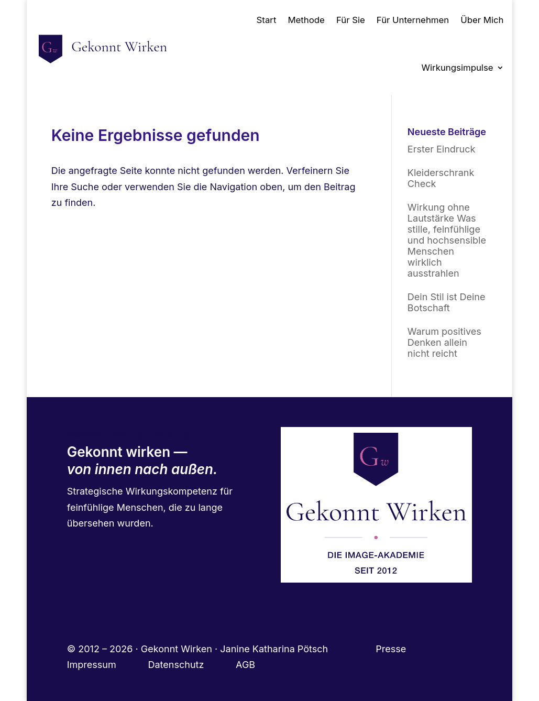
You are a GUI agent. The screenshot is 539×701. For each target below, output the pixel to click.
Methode (306, 20)
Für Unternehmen (413, 20)
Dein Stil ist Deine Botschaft (447, 302)
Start (267, 20)
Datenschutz (192, 664)
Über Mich (481, 20)
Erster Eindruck (442, 149)
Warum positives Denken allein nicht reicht (444, 342)
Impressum (107, 664)
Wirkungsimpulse (457, 67)
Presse (392, 648)
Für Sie (350, 20)
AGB (245, 664)
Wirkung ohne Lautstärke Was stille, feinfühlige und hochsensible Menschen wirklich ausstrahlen (447, 240)
